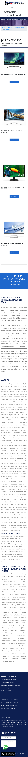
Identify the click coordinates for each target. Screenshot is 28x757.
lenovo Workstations (16, 512)
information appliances (18, 417)
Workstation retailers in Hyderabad (14, 453)
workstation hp (14, 438)
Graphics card (4, 724)
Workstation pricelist (7, 445)
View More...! (14, 82)
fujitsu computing (14, 414)
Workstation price (21, 440)
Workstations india (7, 443)
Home (3, 27)
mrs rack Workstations (16, 515)
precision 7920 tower (8, 420)
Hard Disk (11, 726)
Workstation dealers (20, 445)
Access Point (18, 724)
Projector (15, 19)
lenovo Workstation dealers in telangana (14, 476)
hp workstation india (16, 399)
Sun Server (4, 690)
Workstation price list (18, 517)
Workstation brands (7, 491)
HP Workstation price (20, 491)
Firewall (3, 17)
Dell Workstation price (8, 494)
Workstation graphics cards (17, 525)
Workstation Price (7, 504)
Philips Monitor (8, 29)
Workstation (4, 720)
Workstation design (7, 384)
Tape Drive (23, 722)
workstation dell (11, 412)
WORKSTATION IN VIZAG (8, 708)
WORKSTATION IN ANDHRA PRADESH (11, 711)
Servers (10, 720)
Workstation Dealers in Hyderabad (14, 448)
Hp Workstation (5, 682)
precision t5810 (21, 420)
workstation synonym (9, 425)
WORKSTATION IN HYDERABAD (9, 699)
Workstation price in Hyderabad (14, 450)
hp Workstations (17, 509)
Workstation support (14, 530)
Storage (15, 720)
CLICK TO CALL (8, 754)
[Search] (15, 7)
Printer (7, 722)
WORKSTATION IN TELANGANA (9, 702)
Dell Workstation (5, 679)
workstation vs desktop (8, 404)
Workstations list (20, 504)
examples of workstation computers (12, 394)
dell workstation (11, 430)
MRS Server (10, 690)
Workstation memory (8, 527)
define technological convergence (14, 422)
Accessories (22, 19)
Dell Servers (13, 679)
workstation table (18, 384)
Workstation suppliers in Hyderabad (12, 456)
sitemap (22, 753)
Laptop (24, 720)
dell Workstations (6, 509)
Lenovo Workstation (6, 685)
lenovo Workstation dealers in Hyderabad (14, 474)
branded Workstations (9, 520)
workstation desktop (19, 389)
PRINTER (9, 19)
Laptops (23, 17)
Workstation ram (13, 522)
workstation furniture (7, 391)
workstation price (6, 435)
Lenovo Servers (16, 685)
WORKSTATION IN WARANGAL (9, 705)
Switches (9, 17)
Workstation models (20, 443)
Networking (16, 17)
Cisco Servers (4, 688)
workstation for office (7, 409)
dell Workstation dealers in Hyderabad (12, 466)
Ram (12, 724)
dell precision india (19, 407)
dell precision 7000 (20, 391)
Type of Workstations (17, 502)
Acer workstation (13, 688)
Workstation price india (16, 489)
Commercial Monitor (19, 27)
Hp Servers (12, 682)
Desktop (3, 19)
